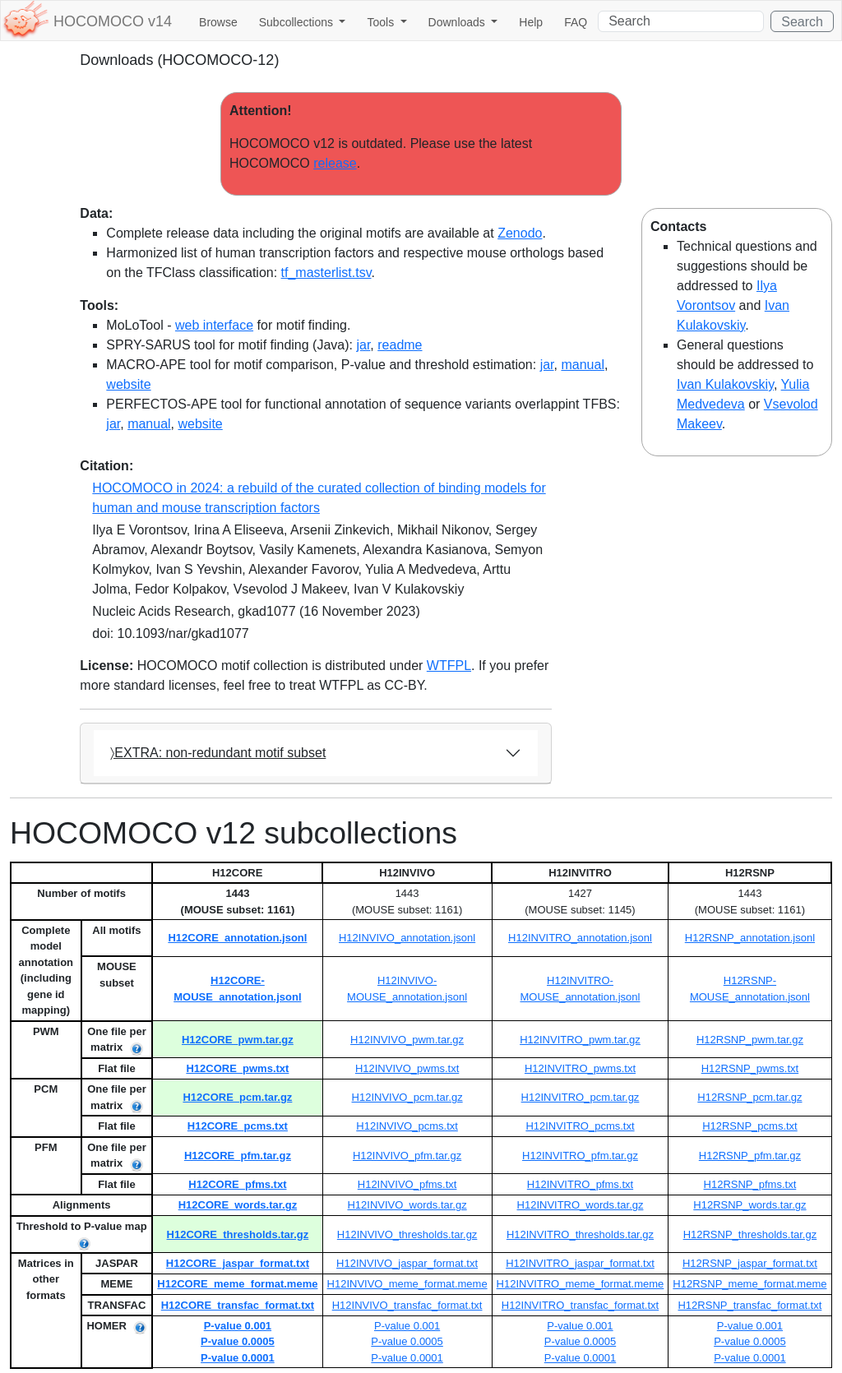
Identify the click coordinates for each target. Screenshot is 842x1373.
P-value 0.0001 (238, 1358)
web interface (214, 325)
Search (802, 22)
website (128, 384)
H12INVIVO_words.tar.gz (406, 1205)
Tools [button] (382, 22)
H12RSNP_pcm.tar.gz (749, 1097)
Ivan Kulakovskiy (725, 384)
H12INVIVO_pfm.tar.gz (407, 1155)
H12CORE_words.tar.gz (238, 1205)
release (334, 163)
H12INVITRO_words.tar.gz (580, 1205)
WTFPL (449, 666)
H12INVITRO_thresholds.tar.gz (580, 1234)
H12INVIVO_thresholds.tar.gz (407, 1234)
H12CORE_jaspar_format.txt (237, 1263)
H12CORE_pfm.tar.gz (237, 1155)
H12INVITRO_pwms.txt (580, 1068)
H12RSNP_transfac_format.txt (749, 1305)
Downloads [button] (458, 22)
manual (582, 365)
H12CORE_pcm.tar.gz (237, 1097)
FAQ (575, 22)
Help (531, 22)
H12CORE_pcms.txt (237, 1126)
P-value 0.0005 (238, 1341)
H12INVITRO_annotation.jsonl (580, 938)
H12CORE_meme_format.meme (237, 1284)
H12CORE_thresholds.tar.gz (238, 1234)
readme (399, 345)
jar (363, 345)
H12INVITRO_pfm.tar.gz (580, 1155)
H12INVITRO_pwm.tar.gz (580, 1039)
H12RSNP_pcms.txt (750, 1126)
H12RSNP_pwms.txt (749, 1068)
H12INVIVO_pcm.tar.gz (407, 1097)
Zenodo (519, 233)
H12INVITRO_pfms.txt (580, 1184)
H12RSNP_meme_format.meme (749, 1284)
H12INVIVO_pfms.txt (407, 1184)
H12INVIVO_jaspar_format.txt (407, 1263)
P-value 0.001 (237, 1326)
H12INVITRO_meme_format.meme (580, 1284)
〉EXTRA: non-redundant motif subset (218, 753)
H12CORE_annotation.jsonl (237, 938)
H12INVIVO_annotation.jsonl (407, 938)
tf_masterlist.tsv (326, 273)
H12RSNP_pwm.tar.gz (749, 1039)
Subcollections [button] (297, 22)
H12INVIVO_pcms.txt (407, 1126)
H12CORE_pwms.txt (237, 1068)
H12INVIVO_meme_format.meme (407, 1284)
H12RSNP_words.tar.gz (749, 1205)
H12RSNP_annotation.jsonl (750, 938)
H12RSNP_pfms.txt (750, 1184)
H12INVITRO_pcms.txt (579, 1126)
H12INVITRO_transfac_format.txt (580, 1305)
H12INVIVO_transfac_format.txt (407, 1305)
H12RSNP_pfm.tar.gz (750, 1155)
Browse (218, 22)
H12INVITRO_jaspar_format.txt (580, 1263)
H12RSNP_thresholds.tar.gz (750, 1234)
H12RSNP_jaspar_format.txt (749, 1263)
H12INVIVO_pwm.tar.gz (407, 1039)
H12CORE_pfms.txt (237, 1184)
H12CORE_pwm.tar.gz (238, 1039)
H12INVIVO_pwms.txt (407, 1068)
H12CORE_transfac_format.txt (237, 1305)
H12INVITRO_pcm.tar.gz (580, 1097)
